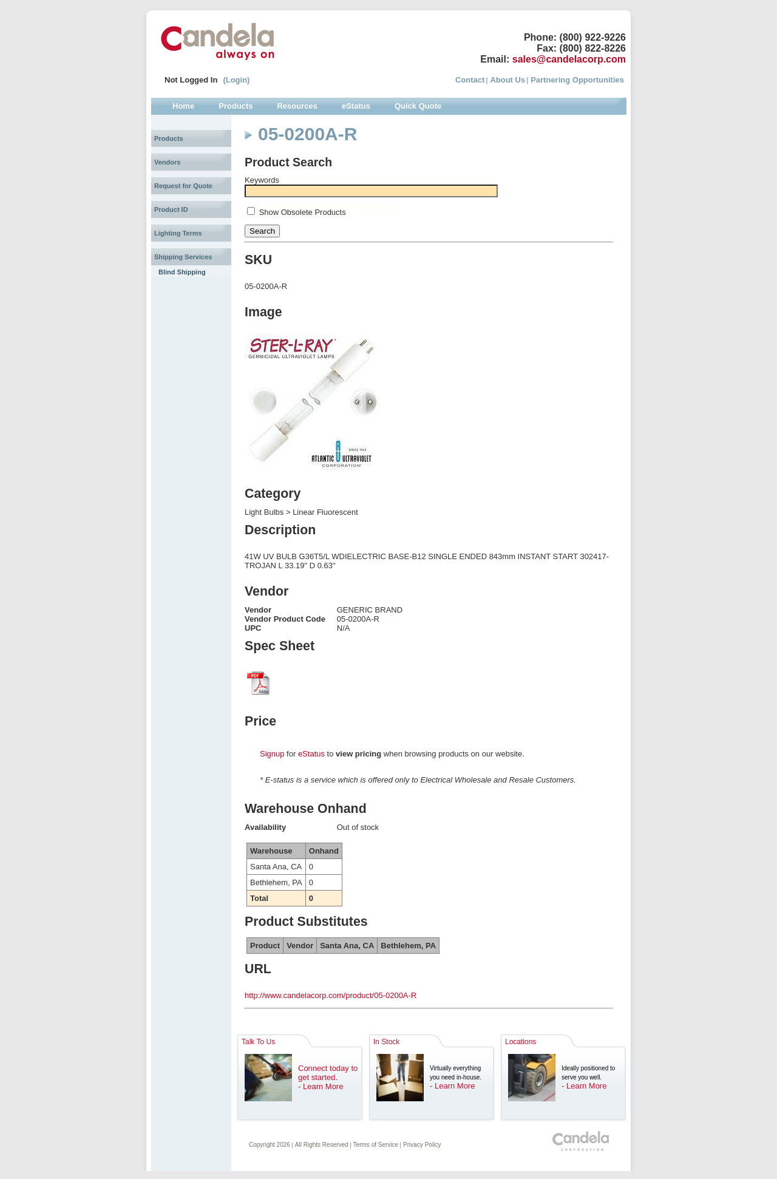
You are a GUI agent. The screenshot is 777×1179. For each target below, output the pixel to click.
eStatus (311, 753)
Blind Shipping (182, 272)
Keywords (262, 180)
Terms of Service (375, 1144)
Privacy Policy (422, 1144)
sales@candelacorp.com (569, 59)
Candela (217, 41)
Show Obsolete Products (302, 212)
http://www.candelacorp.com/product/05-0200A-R (330, 995)
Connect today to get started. (328, 1073)
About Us (507, 79)
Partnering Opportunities (577, 79)
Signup (272, 753)
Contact (469, 79)
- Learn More (320, 1086)
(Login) (236, 79)
